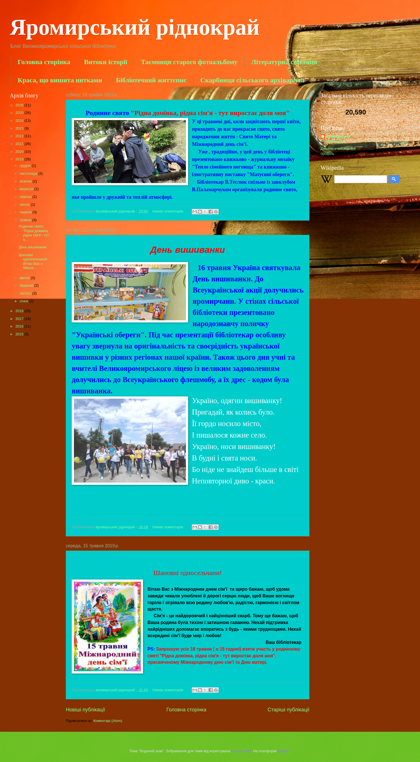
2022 (19, 136)
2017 (19, 319)
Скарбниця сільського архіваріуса (252, 80)
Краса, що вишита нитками (60, 80)
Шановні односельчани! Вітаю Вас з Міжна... (36, 261)
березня (27, 285)
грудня (26, 165)
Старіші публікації (288, 709)
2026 (19, 105)
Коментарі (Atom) (108, 721)
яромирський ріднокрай (338, 139)
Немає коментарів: (169, 211)
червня (26, 212)
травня (26, 220)
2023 (19, 128)
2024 (19, 120)
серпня (26, 197)
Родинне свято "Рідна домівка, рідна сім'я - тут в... (34, 232)
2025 (19, 113)
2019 (19, 159)
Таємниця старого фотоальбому (189, 62)
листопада (29, 173)
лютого (26, 293)
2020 (19, 151)
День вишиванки (32, 247)
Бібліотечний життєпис (151, 80)
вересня (27, 189)
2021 (19, 144)
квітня (25, 278)
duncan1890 (241, 751)
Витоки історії (105, 62)
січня (24, 301)
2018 (19, 311)
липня (25, 204)
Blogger (283, 751)
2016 (19, 326)
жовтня (26, 181)
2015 (19, 334)
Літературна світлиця (284, 62)
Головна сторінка (44, 62)
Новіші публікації (85, 709)
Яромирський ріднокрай (135, 27)
